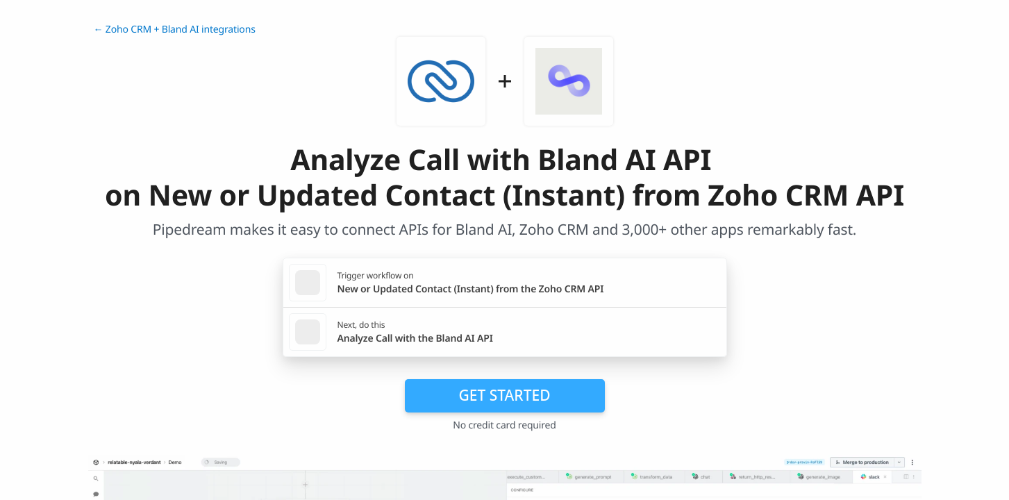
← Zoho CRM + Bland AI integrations (175, 29)
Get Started (505, 395)
